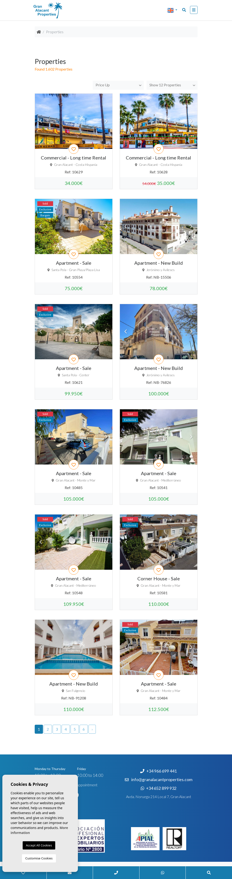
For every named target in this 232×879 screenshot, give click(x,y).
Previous (41, 121)
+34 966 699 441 (158, 771)
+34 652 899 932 (159, 788)
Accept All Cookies (39, 845)
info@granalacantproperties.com (161, 779)
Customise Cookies (38, 858)
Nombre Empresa (57, 10)
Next (106, 121)
